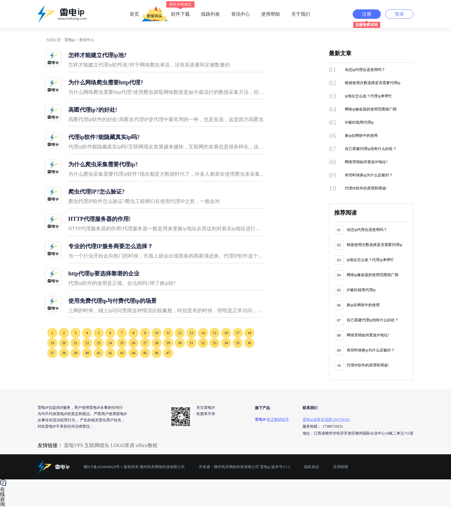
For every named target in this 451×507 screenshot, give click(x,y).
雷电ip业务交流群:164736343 (326, 419)
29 (168, 343)
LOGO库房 (122, 445)
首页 (134, 14)
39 (75, 353)
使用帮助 (270, 14)
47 (168, 353)
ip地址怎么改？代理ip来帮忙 (368, 96)
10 (156, 333)
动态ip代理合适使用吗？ (365, 69)
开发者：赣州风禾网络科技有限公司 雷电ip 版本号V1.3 (244, 467)
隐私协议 (311, 467)
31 (191, 343)
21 (75, 343)
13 (191, 333)
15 (214, 333)
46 (156, 353)
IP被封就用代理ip (359, 122)
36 (249, 343)
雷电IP (260, 419)
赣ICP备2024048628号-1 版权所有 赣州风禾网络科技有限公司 (134, 467)
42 (110, 353)
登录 (399, 14)
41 (99, 353)
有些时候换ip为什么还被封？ (369, 175)
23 (99, 343)
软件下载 (180, 9)
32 (203, 343)
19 (52, 343)
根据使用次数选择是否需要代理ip (372, 83)
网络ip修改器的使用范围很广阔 (371, 109)
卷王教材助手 (278, 419)
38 (64, 353)
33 (214, 343)
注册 (366, 14)
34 (226, 343)
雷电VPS (73, 445)
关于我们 (300, 14)
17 (238, 333)
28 (156, 343)
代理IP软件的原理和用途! (366, 188)
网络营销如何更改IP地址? (366, 162)
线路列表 (210, 14)
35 (238, 343)
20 (64, 343)
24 (110, 343)
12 (180, 333)
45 (145, 353)
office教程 (147, 445)
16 (226, 333)
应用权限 (340, 467)
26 (133, 343)
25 (122, 343)
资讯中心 (240, 14)
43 (122, 353)
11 (168, 333)
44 (133, 353)
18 (249, 333)
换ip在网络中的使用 (361, 135)
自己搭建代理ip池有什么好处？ (371, 149)
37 (52, 353)
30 (180, 343)
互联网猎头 (96, 445)
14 (203, 333)
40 (87, 353)
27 (145, 343)
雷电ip (70, 40)
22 (87, 343)
